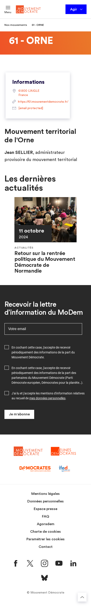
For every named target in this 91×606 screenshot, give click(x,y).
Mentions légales (45, 494)
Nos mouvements (15, 25)
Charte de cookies (45, 531)
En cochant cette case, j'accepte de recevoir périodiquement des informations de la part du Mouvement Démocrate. (43, 352)
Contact (46, 547)
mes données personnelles (47, 398)
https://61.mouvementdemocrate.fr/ (37, 102)
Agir (76, 9)
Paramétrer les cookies (45, 539)
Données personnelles (45, 501)
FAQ (45, 516)
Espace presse (45, 509)
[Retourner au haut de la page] (82, 597)
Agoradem (45, 524)
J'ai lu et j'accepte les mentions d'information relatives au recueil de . (48, 396)
